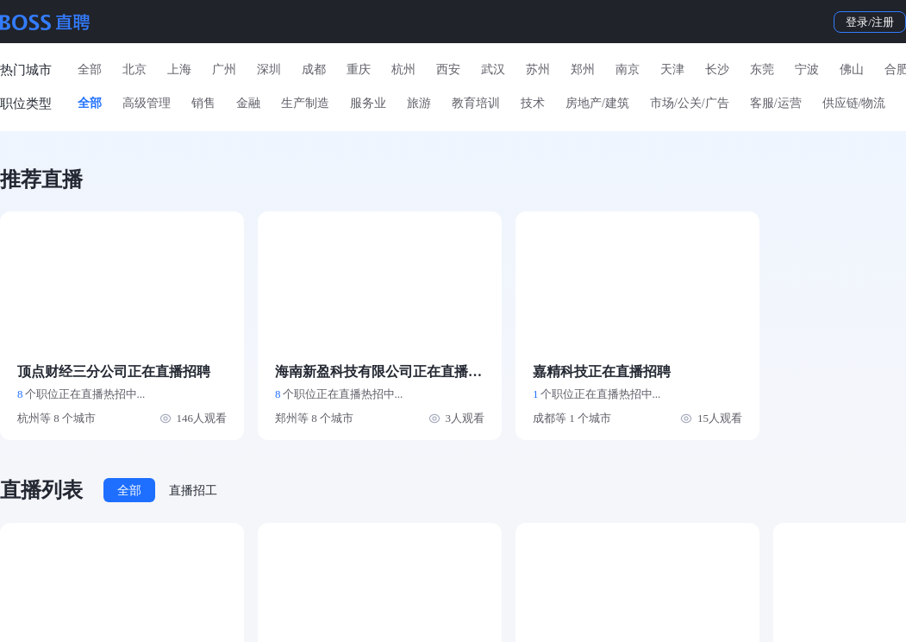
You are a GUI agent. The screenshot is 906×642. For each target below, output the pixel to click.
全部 (90, 69)
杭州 (403, 69)
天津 (672, 69)
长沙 (717, 69)
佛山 (852, 69)
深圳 (269, 69)
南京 (627, 69)
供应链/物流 (854, 103)
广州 (224, 69)
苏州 (538, 69)
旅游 (419, 103)
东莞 (762, 69)
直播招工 (193, 490)
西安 (448, 69)
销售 (203, 103)
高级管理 (146, 103)
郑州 (583, 69)
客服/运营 (776, 103)
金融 (248, 103)
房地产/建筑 (597, 103)
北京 (134, 69)
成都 (314, 69)
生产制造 (305, 103)
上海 (179, 69)
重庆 (359, 69)
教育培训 (476, 103)
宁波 (807, 69)
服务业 (368, 103)
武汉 (493, 69)
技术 (533, 103)
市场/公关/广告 (689, 103)
